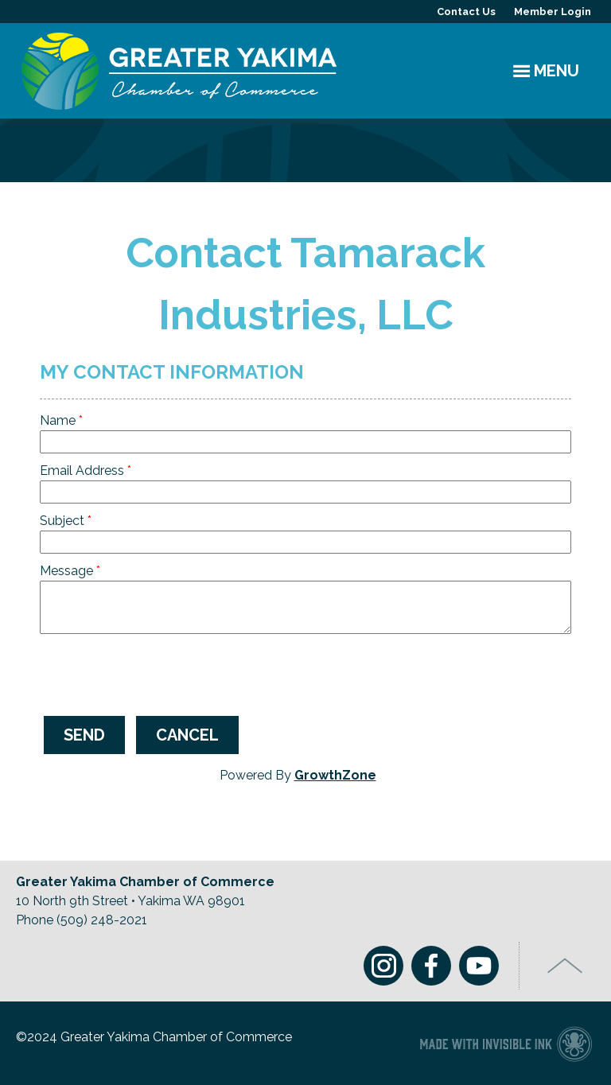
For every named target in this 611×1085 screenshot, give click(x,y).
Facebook (431, 966)
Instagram (383, 966)
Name (58, 420)
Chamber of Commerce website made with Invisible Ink (505, 1043)
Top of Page (565, 966)
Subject (62, 520)
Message (66, 570)
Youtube (479, 966)
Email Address (82, 470)
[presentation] (161, 673)
